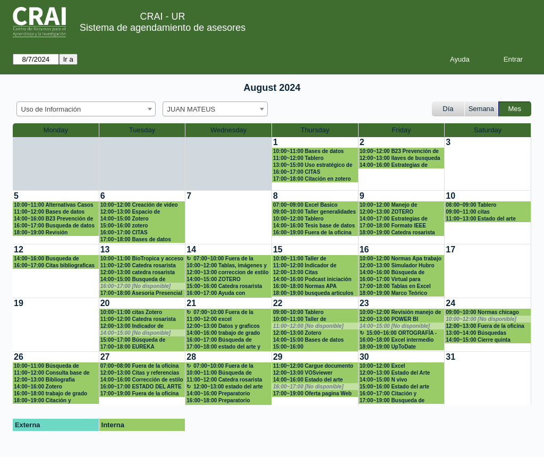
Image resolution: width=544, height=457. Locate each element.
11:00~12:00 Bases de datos (49, 212)
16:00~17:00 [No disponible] (135, 286)
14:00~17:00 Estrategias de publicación (394, 219)
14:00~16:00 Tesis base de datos (314, 225)
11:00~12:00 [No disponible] (308, 326)
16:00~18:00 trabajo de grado (50, 393)
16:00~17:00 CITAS (296, 172)
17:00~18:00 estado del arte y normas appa (223, 347)
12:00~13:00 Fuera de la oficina (485, 326)
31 (450, 356)
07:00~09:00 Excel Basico (305, 205)
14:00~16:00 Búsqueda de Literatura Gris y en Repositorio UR (399, 272)
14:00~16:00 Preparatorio (218, 393)
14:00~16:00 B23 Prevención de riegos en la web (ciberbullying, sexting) (53, 219)
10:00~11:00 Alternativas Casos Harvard (53, 205)
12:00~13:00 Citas (295, 272)
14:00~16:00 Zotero (38, 387)
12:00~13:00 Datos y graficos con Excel (223, 326)
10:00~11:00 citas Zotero (131, 312)
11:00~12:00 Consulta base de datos (52, 373)
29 (278, 356)
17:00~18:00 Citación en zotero (312, 179)
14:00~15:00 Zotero (124, 219)
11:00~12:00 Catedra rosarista (138, 265)
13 (105, 249)
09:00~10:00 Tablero (298, 312)
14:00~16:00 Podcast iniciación (312, 279)
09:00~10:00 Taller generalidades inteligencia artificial (314, 212)
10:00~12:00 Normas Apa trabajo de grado (400, 259)
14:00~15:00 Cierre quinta (478, 340)
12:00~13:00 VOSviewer (303, 373)
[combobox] (86, 108)
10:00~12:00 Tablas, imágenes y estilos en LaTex (226, 266)
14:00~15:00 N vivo (383, 380)
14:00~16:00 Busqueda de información (46, 259)
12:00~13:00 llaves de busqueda (400, 158)
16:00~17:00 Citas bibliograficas (54, 265)
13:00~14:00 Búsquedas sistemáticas (476, 333)
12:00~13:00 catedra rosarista (137, 272)
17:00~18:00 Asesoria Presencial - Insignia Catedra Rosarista (141, 293)
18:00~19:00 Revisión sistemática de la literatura (47, 233)
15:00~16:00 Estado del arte (394, 387)
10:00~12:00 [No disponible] (481, 319)
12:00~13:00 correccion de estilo (227, 272)
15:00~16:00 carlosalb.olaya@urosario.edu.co (314, 347)
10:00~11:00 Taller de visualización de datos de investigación (305, 259)
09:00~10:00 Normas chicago (482, 312)
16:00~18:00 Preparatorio (218, 400)
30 (364, 356)
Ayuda (460, 59)
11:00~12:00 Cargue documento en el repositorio (313, 366)
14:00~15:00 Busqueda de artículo (133, 279)
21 (191, 303)
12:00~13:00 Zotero (297, 333)
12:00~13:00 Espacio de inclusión (130, 212)
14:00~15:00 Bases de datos (308, 340)
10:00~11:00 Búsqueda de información (46, 366)
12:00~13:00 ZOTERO (386, 212)
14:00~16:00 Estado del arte (308, 380)
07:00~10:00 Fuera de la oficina (219, 259)
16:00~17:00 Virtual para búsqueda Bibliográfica (390, 279)
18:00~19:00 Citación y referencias (42, 400)
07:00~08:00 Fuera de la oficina (139, 366)
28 (191, 356)
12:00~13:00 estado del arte (227, 387)
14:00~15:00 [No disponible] (135, 333)
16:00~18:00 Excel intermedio (397, 340)
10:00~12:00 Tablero (298, 219)
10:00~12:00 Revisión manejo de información (400, 312)
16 (364, 249)
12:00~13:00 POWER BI (389, 319)
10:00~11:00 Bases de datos (308, 151)
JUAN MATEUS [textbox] (191, 109)
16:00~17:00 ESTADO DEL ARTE (141, 387)
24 (450, 303)
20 (105, 303)
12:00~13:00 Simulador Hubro (397, 265)
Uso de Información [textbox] (51, 109)
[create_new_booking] (488, 163)
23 (364, 303)
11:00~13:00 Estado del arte (480, 219)
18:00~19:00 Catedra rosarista (397, 232)
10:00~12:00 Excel (382, 366)
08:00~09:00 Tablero (471, 205)
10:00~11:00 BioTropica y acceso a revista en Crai (141, 259)
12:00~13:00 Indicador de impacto (132, 326)
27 (105, 356)
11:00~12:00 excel (209, 319)
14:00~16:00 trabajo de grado (223, 333)
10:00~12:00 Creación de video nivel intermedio (139, 205)
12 (18, 249)
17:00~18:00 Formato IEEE (393, 225)
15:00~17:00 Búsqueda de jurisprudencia (133, 340)
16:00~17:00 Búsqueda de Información (219, 340)
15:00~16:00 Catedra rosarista (224, 286)
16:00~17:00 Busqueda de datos (54, 225)
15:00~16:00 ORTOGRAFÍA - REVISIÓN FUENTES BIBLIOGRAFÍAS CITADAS (398, 333)
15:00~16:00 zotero (124, 225)
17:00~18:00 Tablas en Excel (395, 286)
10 (450, 195)
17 (450, 249)
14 (191, 249)
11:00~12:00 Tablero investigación (298, 158)
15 (278, 249)
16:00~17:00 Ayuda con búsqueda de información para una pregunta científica (225, 293)
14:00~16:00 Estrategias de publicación (394, 165)
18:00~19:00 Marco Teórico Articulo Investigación (393, 293)
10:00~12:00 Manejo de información (389, 205)
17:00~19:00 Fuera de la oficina (139, 393)
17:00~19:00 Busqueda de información (392, 400)
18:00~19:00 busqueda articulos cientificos (313, 293)
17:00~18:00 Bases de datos (135, 239)
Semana (481, 109)
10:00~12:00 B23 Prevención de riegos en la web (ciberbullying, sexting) (399, 151)
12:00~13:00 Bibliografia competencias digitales (44, 380)
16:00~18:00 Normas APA (305, 286)
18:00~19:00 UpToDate (388, 347)
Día (448, 109)
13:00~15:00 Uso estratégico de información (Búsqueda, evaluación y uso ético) (312, 165)
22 (278, 303)
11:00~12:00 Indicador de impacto (304, 266)
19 (18, 303)
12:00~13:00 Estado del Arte (395, 373)
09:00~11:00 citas (468, 212)
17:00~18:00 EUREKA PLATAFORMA (127, 347)
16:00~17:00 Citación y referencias (388, 394)
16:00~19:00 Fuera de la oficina (312, 232)
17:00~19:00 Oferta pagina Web (312, 393)
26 (18, 356)
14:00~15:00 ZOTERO (213, 279)
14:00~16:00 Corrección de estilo (141, 380)
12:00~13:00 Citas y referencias (140, 373)
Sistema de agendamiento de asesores (162, 27)
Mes (515, 109)
